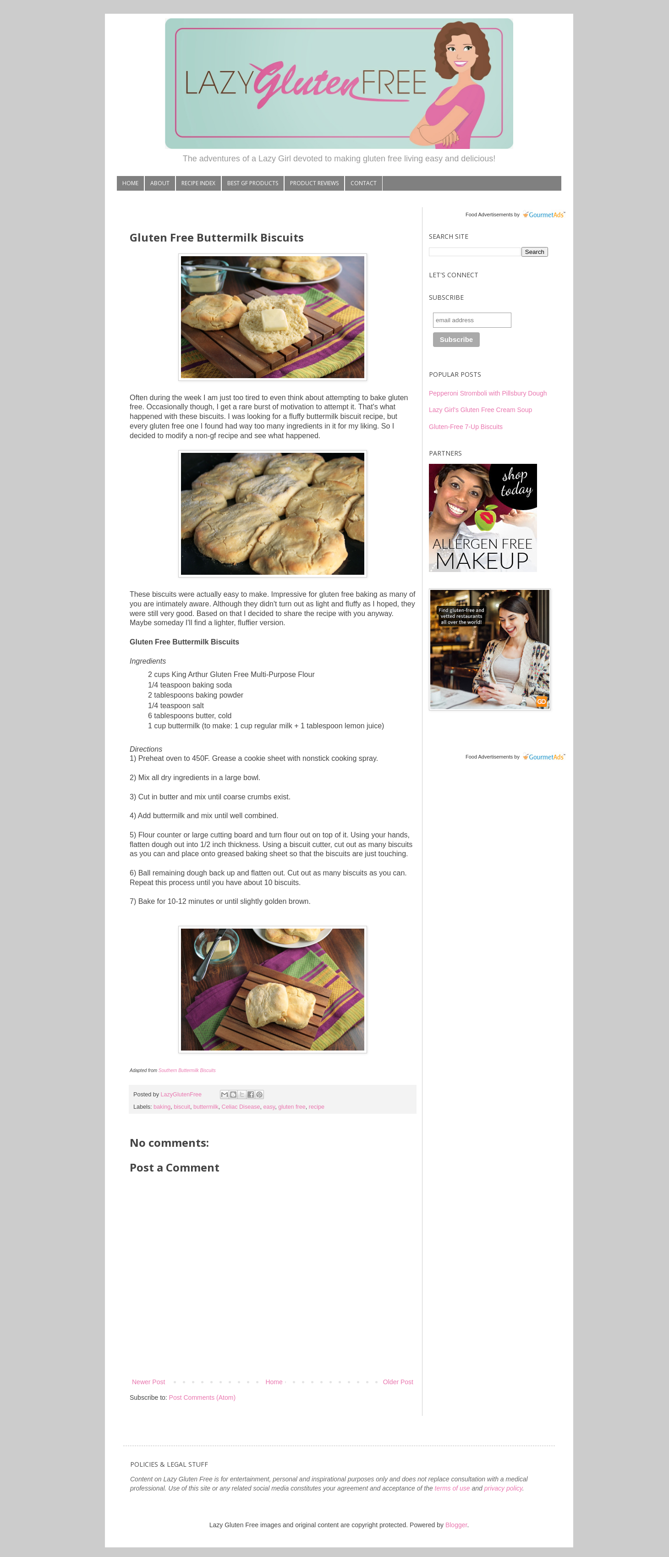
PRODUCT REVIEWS (314, 183)
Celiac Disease (241, 1107)
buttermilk (206, 1107)
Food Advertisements (489, 214)
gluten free (292, 1107)
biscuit (182, 1107)
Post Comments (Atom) (202, 1397)
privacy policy (503, 1488)
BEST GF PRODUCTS (252, 183)
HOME (130, 183)
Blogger (456, 1525)
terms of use (452, 1488)
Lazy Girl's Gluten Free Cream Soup (480, 409)
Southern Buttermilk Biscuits (187, 1070)
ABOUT (160, 183)
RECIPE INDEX (198, 183)
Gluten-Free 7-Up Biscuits (466, 426)
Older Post (398, 1382)
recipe (316, 1107)
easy (269, 1107)
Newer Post (148, 1382)
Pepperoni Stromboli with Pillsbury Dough (488, 393)
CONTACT (364, 183)
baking (162, 1107)
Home (273, 1382)
